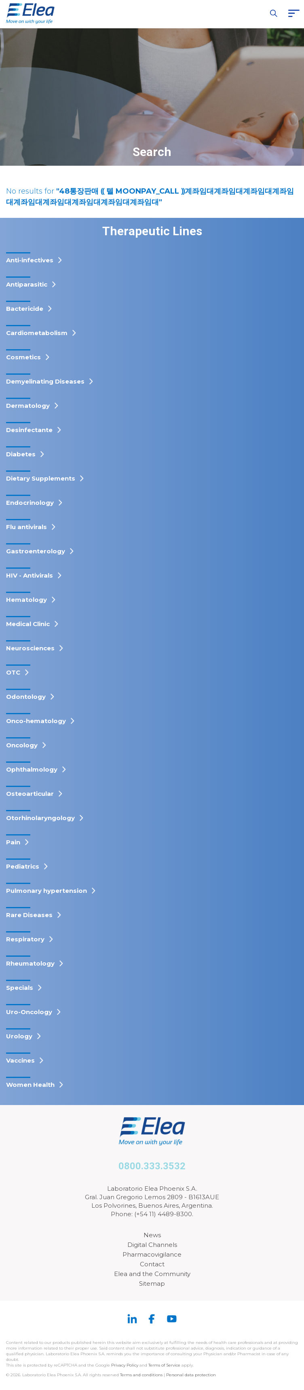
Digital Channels (152, 1245)
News (152, 1235)
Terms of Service (164, 1365)
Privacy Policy (124, 1365)
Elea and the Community (152, 1274)
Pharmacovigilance (152, 1254)
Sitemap (152, 1283)
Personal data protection (191, 1374)
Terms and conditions (141, 1374)
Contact (152, 1264)
